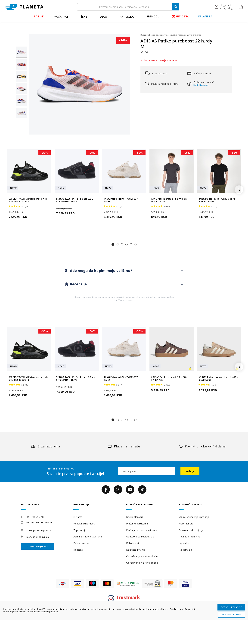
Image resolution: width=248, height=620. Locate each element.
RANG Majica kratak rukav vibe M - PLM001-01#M (217, 200)
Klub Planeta (186, 523)
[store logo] (24, 7)
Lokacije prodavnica (37, 536)
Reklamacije (186, 549)
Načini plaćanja (134, 516)
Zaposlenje (79, 530)
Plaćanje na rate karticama (141, 530)
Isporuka (184, 543)
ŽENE (84, 16)
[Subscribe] (189, 471)
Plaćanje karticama (137, 523)
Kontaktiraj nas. (200, 85)
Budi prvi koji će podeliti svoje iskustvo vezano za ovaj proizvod (170, 35)
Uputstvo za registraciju (140, 536)
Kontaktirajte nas (38, 546)
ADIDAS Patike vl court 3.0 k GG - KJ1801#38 (169, 378)
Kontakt (78, 549)
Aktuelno (127, 16)
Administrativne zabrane (87, 536)
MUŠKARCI (61, 16)
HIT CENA (180, 16)
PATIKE (39, 16)
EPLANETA (205, 16)
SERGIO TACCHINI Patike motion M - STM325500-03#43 (28, 200)
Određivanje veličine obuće (142, 556)
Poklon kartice (81, 543)
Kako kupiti (132, 543)
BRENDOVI (153, 16)
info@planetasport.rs (39, 530)
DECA (103, 16)
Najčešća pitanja (135, 549)
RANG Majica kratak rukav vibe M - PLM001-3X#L (170, 200)
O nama (77, 516)
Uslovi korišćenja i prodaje (194, 516)
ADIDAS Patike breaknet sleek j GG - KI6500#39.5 (218, 378)
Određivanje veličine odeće (142, 562)
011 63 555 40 (35, 516)
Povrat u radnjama (190, 536)
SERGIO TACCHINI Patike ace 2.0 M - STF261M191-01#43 (75, 200)
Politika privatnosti (84, 523)
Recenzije (78, 284)
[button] (224, 7)
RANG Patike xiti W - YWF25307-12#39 (121, 200)
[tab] (124, 270)
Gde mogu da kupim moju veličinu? (100, 270)
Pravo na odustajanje (191, 530)
